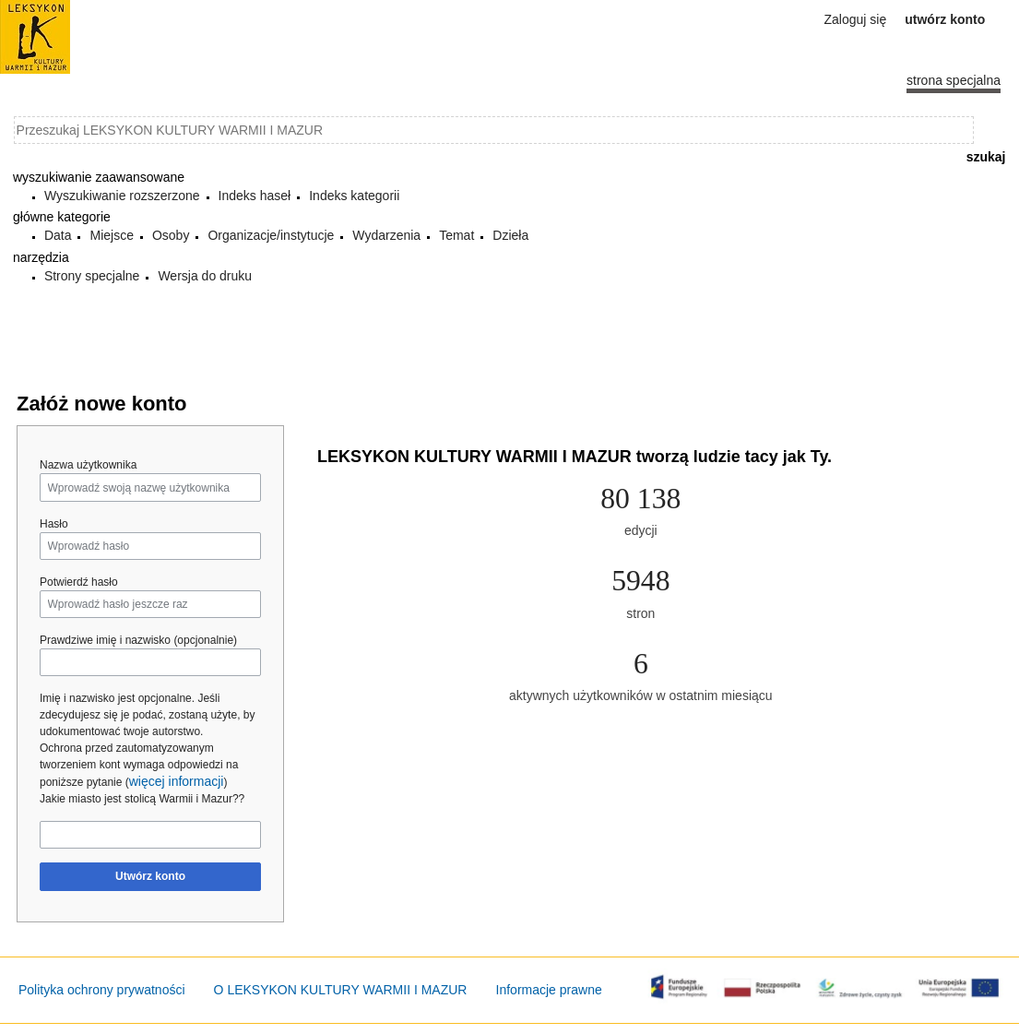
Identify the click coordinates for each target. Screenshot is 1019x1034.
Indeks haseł (255, 195)
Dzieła (510, 235)
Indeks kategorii (354, 195)
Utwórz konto (150, 876)
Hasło (54, 523)
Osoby (170, 235)
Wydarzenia (386, 235)
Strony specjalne (92, 275)
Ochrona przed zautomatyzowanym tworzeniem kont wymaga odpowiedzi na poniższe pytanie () (139, 765)
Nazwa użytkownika (88, 464)
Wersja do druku (205, 275)
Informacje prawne (549, 989)
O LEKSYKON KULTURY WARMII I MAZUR (341, 989)
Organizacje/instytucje (270, 235)
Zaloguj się (855, 19)
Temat (456, 235)
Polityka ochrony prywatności (101, 989)
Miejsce (111, 235)
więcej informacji (176, 781)
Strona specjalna (953, 80)
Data (58, 235)
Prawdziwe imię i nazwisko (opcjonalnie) (138, 640)
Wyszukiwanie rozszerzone (122, 195)
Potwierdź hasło (79, 582)
